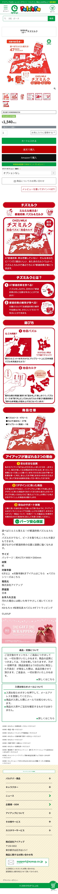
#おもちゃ (7, 607)
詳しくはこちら (46, 679)
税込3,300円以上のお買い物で (29, 772)
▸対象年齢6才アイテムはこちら (28, 573)
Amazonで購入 (29, 157)
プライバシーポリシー (10, 886)
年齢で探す (11, 743)
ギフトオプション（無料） (11, 169)
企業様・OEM (12, 805)
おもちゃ (11, 726)
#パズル (28, 607)
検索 (51, 18)
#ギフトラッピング (43, 607)
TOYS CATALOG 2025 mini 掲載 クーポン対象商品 (34, 761)
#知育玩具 (18, 607)
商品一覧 (11, 729)
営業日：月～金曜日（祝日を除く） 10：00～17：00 (33, 865)
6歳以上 (19, 743)
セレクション (12, 761)
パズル (25, 726)
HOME (4, 726)
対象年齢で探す (20, 736)
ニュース (10, 797)
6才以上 (29, 736)
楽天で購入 (29, 149)
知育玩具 (18, 726)
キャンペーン (12, 755)
